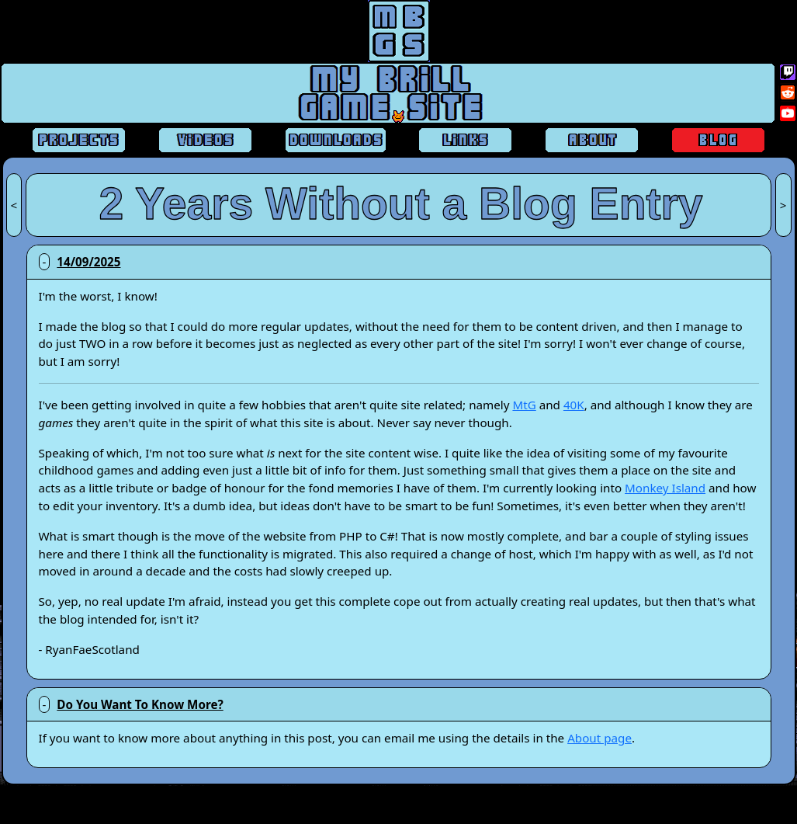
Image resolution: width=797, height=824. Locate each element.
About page (599, 738)
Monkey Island (665, 487)
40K (573, 404)
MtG (523, 404)
